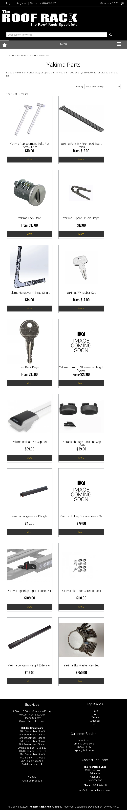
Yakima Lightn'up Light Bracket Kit (29, 591)
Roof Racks (21, 55)
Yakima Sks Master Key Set (81, 665)
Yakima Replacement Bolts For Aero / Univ (29, 145)
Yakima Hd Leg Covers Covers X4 (81, 516)
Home (11, 55)
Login (9, 3)
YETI (95, 724)
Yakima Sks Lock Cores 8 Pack (81, 591)
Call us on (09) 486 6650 (43, 3)
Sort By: (80, 86)
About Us (83, 740)
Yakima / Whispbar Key (81, 292)
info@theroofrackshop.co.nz (95, 790)
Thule (95, 710)
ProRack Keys (30, 367)
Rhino (95, 714)
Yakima (32, 55)
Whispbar (95, 720)
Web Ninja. (113, 806)
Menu (63, 44)
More (29, 159)
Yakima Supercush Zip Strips (81, 218)
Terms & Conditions (83, 743)
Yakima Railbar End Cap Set (29, 442)
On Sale (32, 777)
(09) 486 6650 (99, 785)
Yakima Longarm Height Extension (29, 665)
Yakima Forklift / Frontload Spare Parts (81, 145)
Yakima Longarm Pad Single (29, 516)
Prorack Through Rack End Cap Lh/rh (81, 443)
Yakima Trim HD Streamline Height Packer (81, 368)
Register (21, 3)
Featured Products (31, 780)
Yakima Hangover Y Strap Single (29, 292)
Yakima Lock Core (29, 218)
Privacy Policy (83, 746)
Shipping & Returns (83, 750)
